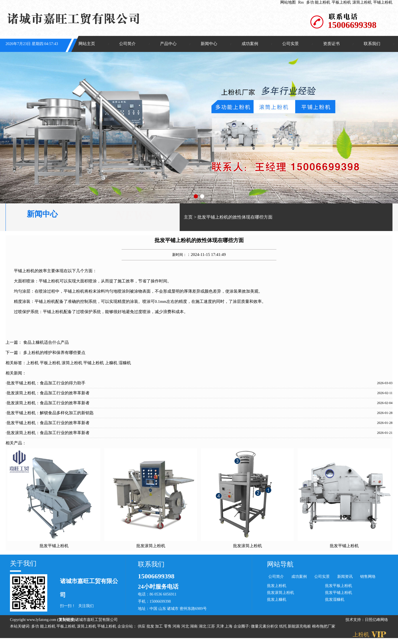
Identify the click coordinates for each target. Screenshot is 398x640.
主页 (188, 217)
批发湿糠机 (334, 600)
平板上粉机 (341, 2)
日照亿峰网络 (376, 620)
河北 (185, 627)
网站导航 (280, 564)
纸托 (283, 627)
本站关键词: (20, 627)
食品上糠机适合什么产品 (46, 342)
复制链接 (66, 620)
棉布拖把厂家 (323, 627)
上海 (229, 627)
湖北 (203, 627)
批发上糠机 (276, 600)
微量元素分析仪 (264, 627)
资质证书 (331, 44)
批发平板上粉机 (338, 586)
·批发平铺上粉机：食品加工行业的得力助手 (45, 383)
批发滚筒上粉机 (150, 546)
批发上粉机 (276, 586)
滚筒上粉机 (362, 2)
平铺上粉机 (382, 2)
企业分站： (127, 627)
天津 (220, 627)
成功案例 (250, 44)
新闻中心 (209, 44)
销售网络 (368, 577)
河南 (176, 627)
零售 (168, 627)
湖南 (194, 627)
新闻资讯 (345, 577)
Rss (301, 2)
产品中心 (168, 44)
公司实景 (290, 44)
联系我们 (372, 44)
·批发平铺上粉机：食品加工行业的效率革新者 (48, 423)
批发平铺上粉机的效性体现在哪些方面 (235, 217)
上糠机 (111, 363)
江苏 (211, 627)
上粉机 (32, 363)
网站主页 (86, 44)
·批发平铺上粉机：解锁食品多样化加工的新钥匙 (50, 413)
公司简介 (127, 44)
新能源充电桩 (299, 627)
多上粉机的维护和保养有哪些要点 (54, 353)
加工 (159, 627)
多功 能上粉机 (318, 2)
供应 (142, 627)
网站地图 (288, 2)
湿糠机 (125, 363)
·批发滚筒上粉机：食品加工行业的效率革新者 (48, 393)
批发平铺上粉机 (54, 546)
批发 (150, 627)
